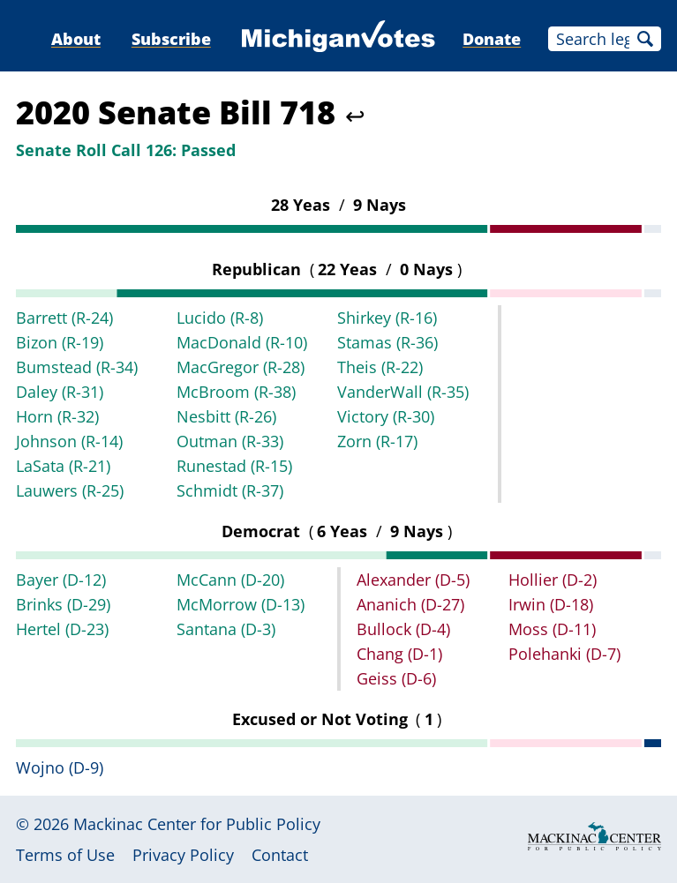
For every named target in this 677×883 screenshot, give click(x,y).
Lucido (220, 317)
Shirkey (387, 317)
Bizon (59, 342)
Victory (385, 416)
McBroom (236, 391)
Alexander (413, 579)
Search (645, 38)
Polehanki (564, 653)
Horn (57, 416)
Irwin (550, 604)
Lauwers (70, 490)
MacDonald (242, 342)
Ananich (410, 604)
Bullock (403, 629)
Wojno (59, 767)
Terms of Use (65, 854)
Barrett (64, 317)
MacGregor (241, 367)
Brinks (63, 604)
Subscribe (171, 38)
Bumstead (77, 367)
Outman (230, 441)
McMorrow (241, 604)
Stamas (387, 342)
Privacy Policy (183, 854)
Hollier (552, 579)
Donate (492, 38)
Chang (399, 653)
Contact (280, 854)
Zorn (377, 441)
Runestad (234, 465)
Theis (380, 367)
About (76, 38)
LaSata (63, 465)
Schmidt (230, 490)
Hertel (62, 629)
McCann (230, 579)
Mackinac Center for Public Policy (196, 823)
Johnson (69, 441)
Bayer (61, 579)
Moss (552, 629)
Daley (59, 391)
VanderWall (403, 391)
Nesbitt (226, 416)
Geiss (396, 678)
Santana (226, 629)
